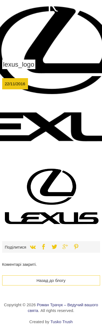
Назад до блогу (51, 280)
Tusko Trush (61, 321)
